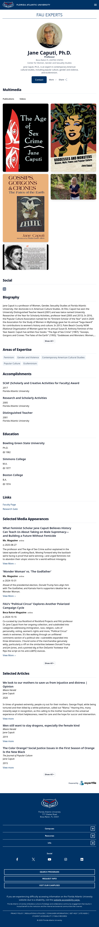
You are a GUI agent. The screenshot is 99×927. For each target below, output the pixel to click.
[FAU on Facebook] (17, 859)
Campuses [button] (49, 828)
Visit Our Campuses (49, 885)
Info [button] (49, 843)
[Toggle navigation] (95, 5)
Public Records (60, 916)
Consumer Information (57, 913)
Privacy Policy (17, 913)
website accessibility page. (67, 899)
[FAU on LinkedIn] (82, 859)
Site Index (83, 913)
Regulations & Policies (35, 913)
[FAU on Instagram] (65, 859)
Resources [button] (49, 836)
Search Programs (49, 872)
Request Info (49, 878)
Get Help (73, 913)
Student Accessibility (42, 916)
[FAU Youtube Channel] (49, 859)
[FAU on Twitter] (33, 859)
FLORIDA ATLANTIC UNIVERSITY (33, 5)
